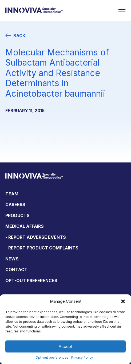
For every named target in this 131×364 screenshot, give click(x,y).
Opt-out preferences (52, 357)
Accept (65, 346)
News (12, 258)
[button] (123, 301)
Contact (16, 269)
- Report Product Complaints (41, 248)
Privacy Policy (82, 357)
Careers (15, 204)
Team (11, 193)
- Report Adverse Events (35, 237)
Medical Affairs (24, 226)
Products (17, 215)
